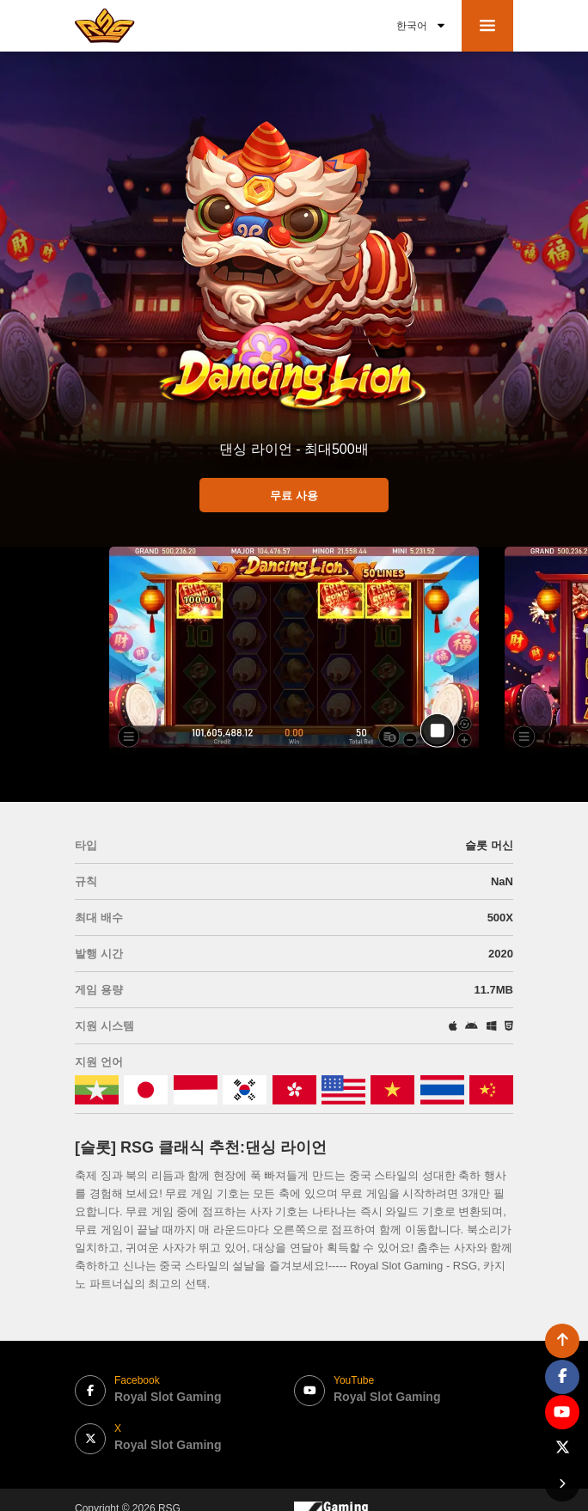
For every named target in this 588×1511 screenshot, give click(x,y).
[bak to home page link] (105, 26)
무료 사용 (294, 495)
